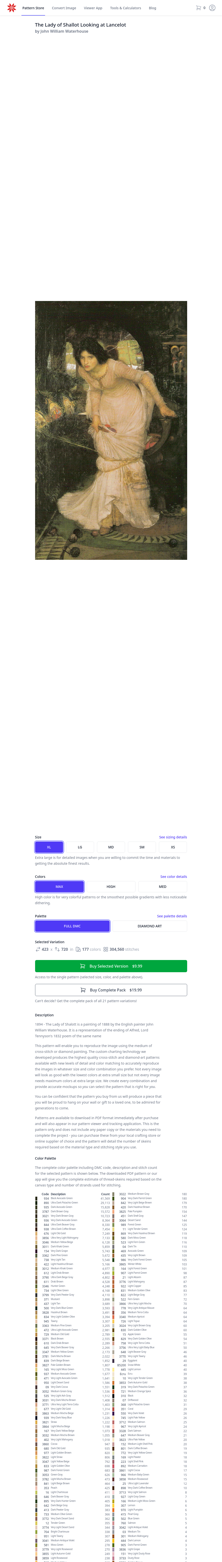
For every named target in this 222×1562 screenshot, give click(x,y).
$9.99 (111, 966)
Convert (64, 8)
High (110, 886)
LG (80, 847)
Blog (152, 8)
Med (162, 886)
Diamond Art (150, 926)
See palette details (172, 916)
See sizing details (173, 837)
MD (111, 847)
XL (49, 847)
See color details (173, 876)
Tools (125, 8)
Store (33, 8)
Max (59, 886)
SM (142, 847)
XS (173, 847)
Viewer (93, 8)
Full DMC (72, 926)
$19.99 (111, 990)
